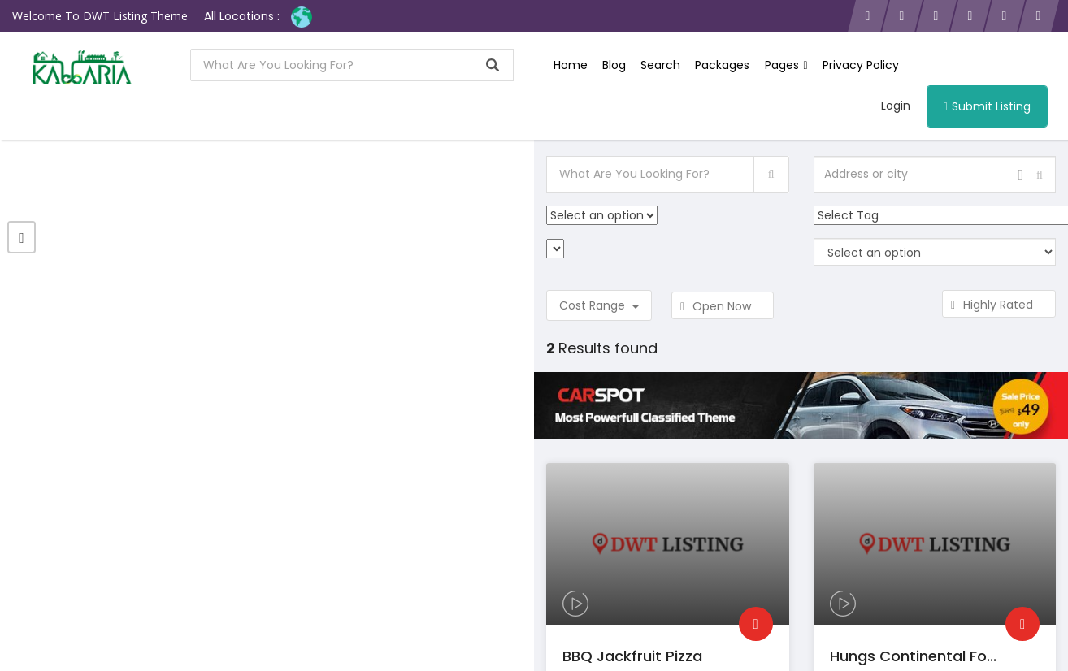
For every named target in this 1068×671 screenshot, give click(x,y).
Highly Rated (999, 305)
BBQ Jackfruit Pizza (632, 656)
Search (660, 65)
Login (895, 105)
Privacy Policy (860, 65)
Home (571, 65)
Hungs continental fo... (913, 656)
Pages (785, 65)
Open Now (722, 306)
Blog (614, 65)
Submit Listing (987, 106)
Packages (722, 65)
